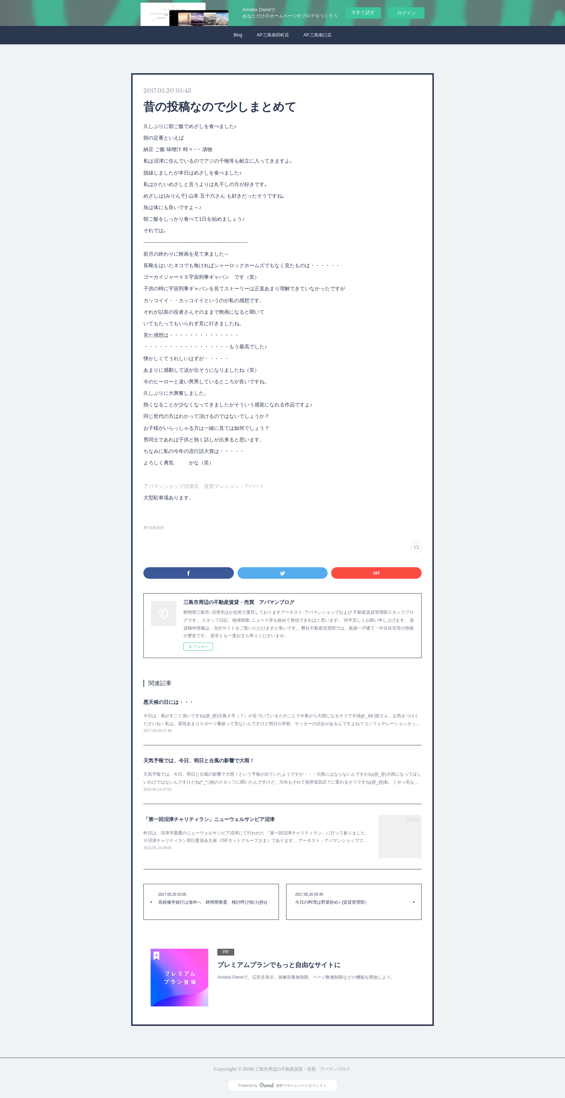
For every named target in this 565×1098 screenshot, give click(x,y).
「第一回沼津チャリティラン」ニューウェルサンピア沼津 (209, 819)
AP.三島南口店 (317, 35)
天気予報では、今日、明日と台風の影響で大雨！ (198, 760)
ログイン (406, 13)
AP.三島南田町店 (273, 35)
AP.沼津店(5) (153, 528)
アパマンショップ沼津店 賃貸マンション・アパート (203, 486)
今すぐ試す (363, 12)
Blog (237, 35)
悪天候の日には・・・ (168, 702)
